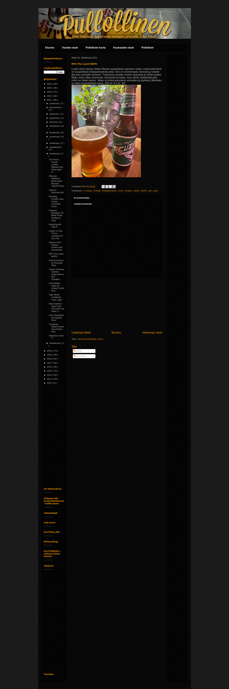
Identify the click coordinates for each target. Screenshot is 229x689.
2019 (49, 355)
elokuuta (53, 122)
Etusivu (49, 47)
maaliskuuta (55, 147)
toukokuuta (54, 136)
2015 (49, 371)
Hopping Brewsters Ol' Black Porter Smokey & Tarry (56, 215)
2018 (49, 359)
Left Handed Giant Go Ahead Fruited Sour (56, 287)
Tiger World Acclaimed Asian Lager (55, 297)
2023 (49, 92)
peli (150, 190)
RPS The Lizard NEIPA (56, 255)
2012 (49, 383)
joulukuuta (54, 103)
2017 (49, 363)
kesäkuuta (54, 132)
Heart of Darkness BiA (56, 191)
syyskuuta (54, 118)
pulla (155, 190)
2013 (49, 379)
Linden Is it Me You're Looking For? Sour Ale (56, 235)
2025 (49, 84)
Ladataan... (49, 62)
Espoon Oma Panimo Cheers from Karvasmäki (56, 246)
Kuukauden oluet (123, 47)
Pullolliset (148, 47)
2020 (49, 351)
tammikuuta (55, 343)
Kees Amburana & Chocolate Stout (56, 262)
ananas (89, 190)
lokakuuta (54, 114)
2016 (49, 367)
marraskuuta (55, 107)
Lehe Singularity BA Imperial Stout (56, 317)
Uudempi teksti (81, 332)
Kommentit (79, 356)
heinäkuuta (54, 126)
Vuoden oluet (70, 47)
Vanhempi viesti (152, 332)
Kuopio (128, 190)
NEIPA (144, 190)
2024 (49, 88)
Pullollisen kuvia (96, 47)
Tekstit (77, 351)
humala (97, 190)
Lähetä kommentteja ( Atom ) (90, 339)
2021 (49, 100)
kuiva (121, 190)
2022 (49, 96)
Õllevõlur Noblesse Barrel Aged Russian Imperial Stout (56, 181)
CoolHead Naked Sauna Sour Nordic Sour (56, 328)
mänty (136, 190)
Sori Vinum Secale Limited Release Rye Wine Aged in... (56, 165)
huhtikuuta (54, 143)
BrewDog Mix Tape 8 (55, 225)
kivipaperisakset (110, 190)
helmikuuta (54, 153)
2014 (49, 375)
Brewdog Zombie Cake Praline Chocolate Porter (56, 201)
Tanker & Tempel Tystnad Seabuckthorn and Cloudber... (56, 274)
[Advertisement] (117, 304)
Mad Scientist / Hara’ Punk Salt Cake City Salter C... (56, 307)
